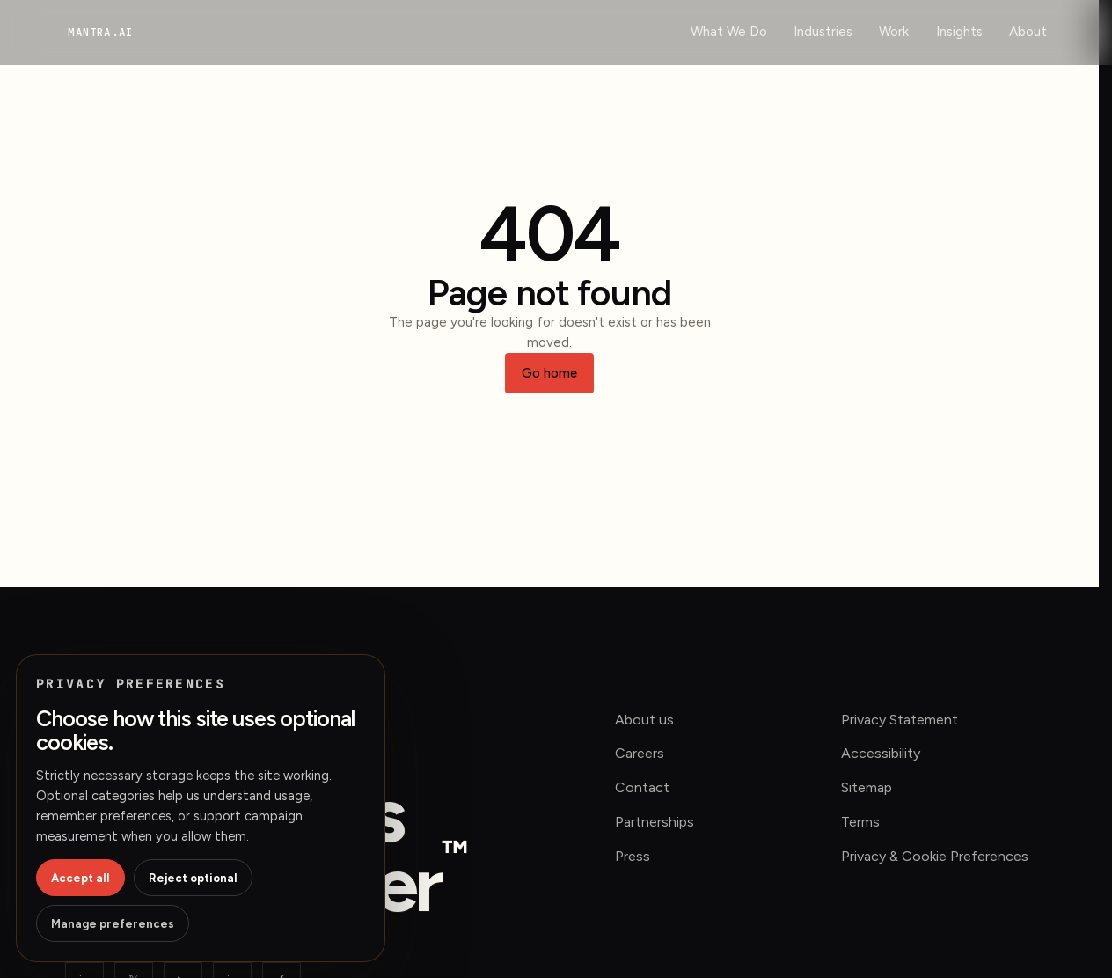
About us (644, 719)
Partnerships (654, 821)
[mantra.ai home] (100, 32)
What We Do (729, 32)
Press (632, 856)
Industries (823, 32)
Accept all (80, 878)
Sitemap (866, 787)
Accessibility (880, 753)
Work (894, 32)
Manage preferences (112, 923)
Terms (860, 821)
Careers (639, 753)
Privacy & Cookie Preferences (934, 856)
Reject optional (193, 878)
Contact (642, 787)
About (1028, 32)
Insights (959, 32)
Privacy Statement (899, 719)
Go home (549, 373)
